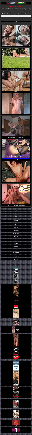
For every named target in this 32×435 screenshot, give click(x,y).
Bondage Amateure (16, 233)
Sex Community (16, 237)
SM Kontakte (16, 243)
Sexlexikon (16, 253)
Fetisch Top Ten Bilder (16, 226)
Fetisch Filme (16, 246)
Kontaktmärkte (16, 239)
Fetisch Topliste (16, 224)
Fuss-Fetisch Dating (16, 252)
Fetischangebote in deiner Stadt (16, 255)
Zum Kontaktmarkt (16, 212)
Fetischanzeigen (16, 220)
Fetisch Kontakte (16, 230)
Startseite (16, 210)
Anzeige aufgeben (16, 214)
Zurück (16, 21)
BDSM (16, 249)
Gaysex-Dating (16, 217)
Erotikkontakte (16, 240)
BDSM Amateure (16, 234)
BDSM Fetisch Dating (16, 221)
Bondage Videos (16, 236)
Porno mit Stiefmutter (16, 256)
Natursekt (16, 242)
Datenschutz (16, 259)
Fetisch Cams (16, 250)
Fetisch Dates (16, 227)
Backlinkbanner (16, 258)
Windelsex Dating (16, 223)
